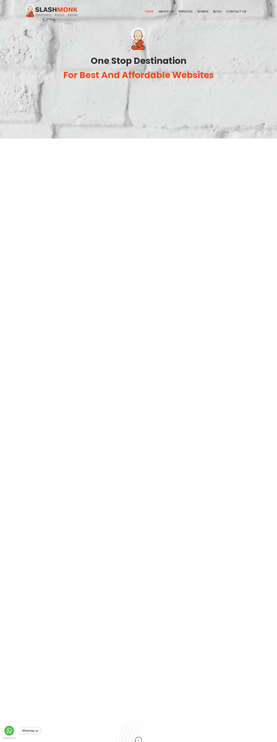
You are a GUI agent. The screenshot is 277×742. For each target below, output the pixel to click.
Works (203, 11)
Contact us (236, 11)
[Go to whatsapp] (9, 730)
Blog (217, 11)
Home (149, 11)
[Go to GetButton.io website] (9, 738)
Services (185, 11)
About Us (166, 11)
